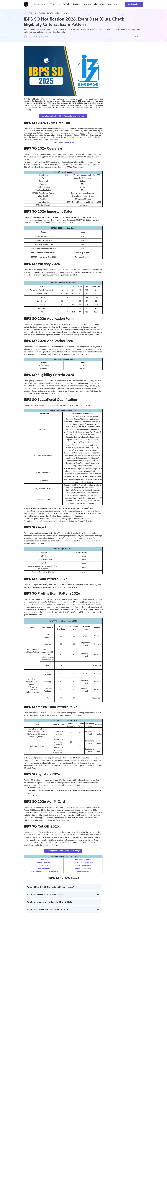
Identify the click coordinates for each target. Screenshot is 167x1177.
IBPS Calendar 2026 (66, 142)
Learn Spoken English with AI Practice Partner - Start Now (63, 116)
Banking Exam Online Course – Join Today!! (63, 851)
